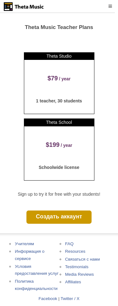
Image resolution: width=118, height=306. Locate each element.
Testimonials (76, 266)
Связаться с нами (82, 259)
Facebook (47, 298)
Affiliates (73, 282)
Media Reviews (79, 274)
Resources (75, 251)
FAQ (69, 243)
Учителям (24, 243)
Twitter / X (70, 298)
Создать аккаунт (59, 216)
